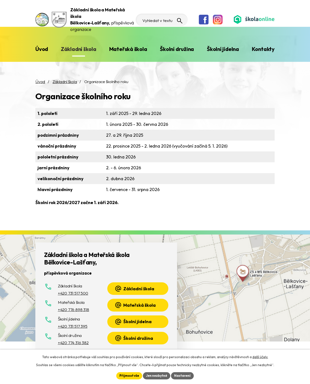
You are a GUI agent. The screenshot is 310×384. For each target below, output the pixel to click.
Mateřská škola (128, 49)
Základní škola (78, 49)
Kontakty (263, 49)
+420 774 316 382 (73, 342)
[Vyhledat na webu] (159, 20)
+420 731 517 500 (73, 293)
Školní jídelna (223, 49)
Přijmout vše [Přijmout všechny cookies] (127, 375)
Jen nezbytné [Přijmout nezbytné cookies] (156, 375)
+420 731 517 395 (72, 326)
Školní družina (177, 49)
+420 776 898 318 (73, 309)
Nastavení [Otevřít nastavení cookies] (184, 375)
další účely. (260, 356)
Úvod (41, 49)
